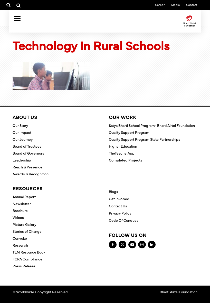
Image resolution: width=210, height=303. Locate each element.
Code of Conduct (123, 220)
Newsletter (22, 203)
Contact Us (118, 205)
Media (175, 5)
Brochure (20, 210)
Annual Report (24, 196)
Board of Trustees (27, 146)
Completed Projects (125, 160)
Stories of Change (27, 231)
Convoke (20, 238)
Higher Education (123, 146)
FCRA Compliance (27, 258)
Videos (18, 217)
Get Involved (119, 198)
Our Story (20, 125)
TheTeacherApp (122, 153)
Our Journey (23, 139)
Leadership (22, 160)
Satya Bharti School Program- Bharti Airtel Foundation (152, 125)
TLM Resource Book (29, 252)
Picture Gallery (24, 224)
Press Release (24, 265)
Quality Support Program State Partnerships (144, 139)
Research (20, 245)
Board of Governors (28, 153)
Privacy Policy (120, 213)
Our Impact (22, 132)
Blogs (113, 191)
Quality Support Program (129, 132)
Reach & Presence (27, 166)
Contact (191, 5)
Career (160, 5)
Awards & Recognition (31, 173)
